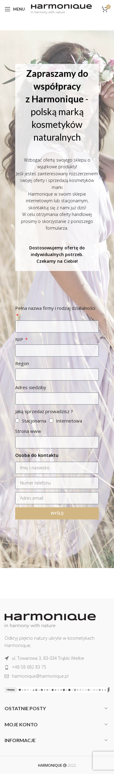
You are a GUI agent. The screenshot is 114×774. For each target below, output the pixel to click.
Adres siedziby (30, 387)
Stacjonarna (34, 421)
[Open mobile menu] (15, 9)
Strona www (28, 431)
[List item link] (57, 658)
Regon (22, 363)
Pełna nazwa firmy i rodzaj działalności (55, 308)
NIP (19, 339)
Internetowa (69, 421)
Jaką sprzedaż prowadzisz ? (44, 411)
